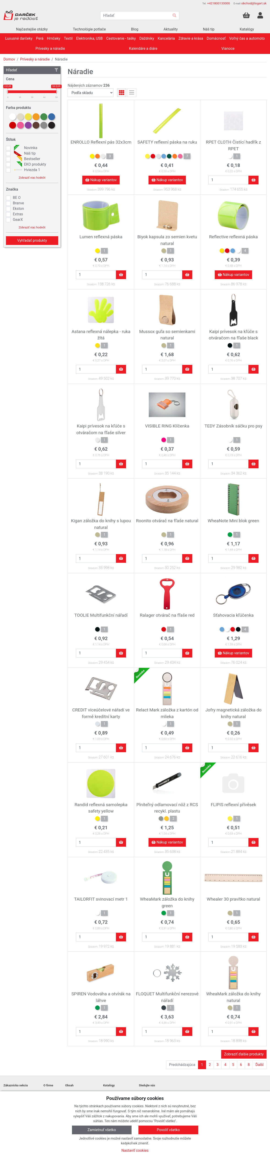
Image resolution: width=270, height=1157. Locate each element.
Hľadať (32, 70)
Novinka (25, 148)
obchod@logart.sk (254, 3)
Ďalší (260, 1065)
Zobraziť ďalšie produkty (244, 1054)
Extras (18, 214)
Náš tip (24, 153)
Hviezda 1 (26, 170)
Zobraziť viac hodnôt (32, 177)
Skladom (91, 189)
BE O (17, 197)
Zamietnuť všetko (102, 1130)
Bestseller (26, 159)
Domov (9, 59)
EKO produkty (29, 164)
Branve (18, 203)
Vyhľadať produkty (32, 240)
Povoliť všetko (168, 1130)
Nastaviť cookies (135, 1150)
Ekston (18, 208)
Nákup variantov (101, 180)
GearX (18, 219)
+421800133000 (218, 3)
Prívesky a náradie (35, 59)
